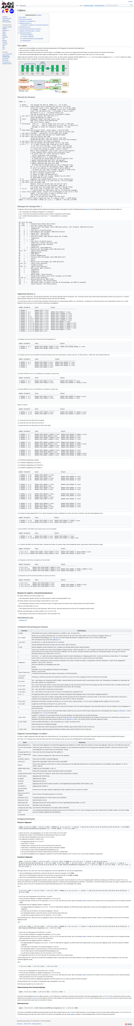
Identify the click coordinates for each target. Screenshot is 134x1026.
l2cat (46, 713)
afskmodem (122, 711)
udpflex (84, 900)
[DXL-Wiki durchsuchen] (119, 5)
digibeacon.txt (23, 620)
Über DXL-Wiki (27, 1023)
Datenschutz (20, 1023)
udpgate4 (72, 1014)
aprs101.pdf (88, 209)
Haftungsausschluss (36, 1023)
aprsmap (35, 998)
